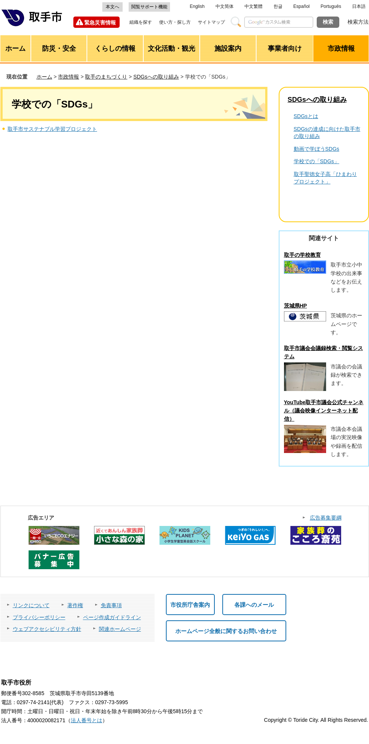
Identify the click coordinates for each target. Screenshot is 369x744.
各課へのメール (254, 605)
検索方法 (358, 22)
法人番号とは (86, 720)
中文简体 (225, 6)
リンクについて (31, 605)
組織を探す (140, 22)
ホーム (44, 77)
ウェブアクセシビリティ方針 (47, 629)
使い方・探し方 (175, 22)
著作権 (75, 605)
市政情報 (68, 77)
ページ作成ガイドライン (112, 617)
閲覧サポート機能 (149, 6)
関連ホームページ (120, 629)
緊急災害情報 (100, 23)
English (197, 6)
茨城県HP (295, 306)
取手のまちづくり (106, 77)
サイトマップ (211, 22)
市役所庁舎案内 (190, 605)
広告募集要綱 (326, 518)
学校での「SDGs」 (316, 161)
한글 (277, 6)
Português (330, 6)
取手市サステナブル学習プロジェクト (52, 129)
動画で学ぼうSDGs (316, 149)
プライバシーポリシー (39, 617)
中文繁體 (253, 6)
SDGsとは (306, 116)
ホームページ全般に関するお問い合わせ (226, 631)
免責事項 (111, 605)
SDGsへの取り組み (156, 77)
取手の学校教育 (302, 255)
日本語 (359, 6)
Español (301, 6)
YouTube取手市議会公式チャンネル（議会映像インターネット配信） (324, 410)
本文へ (112, 6)
